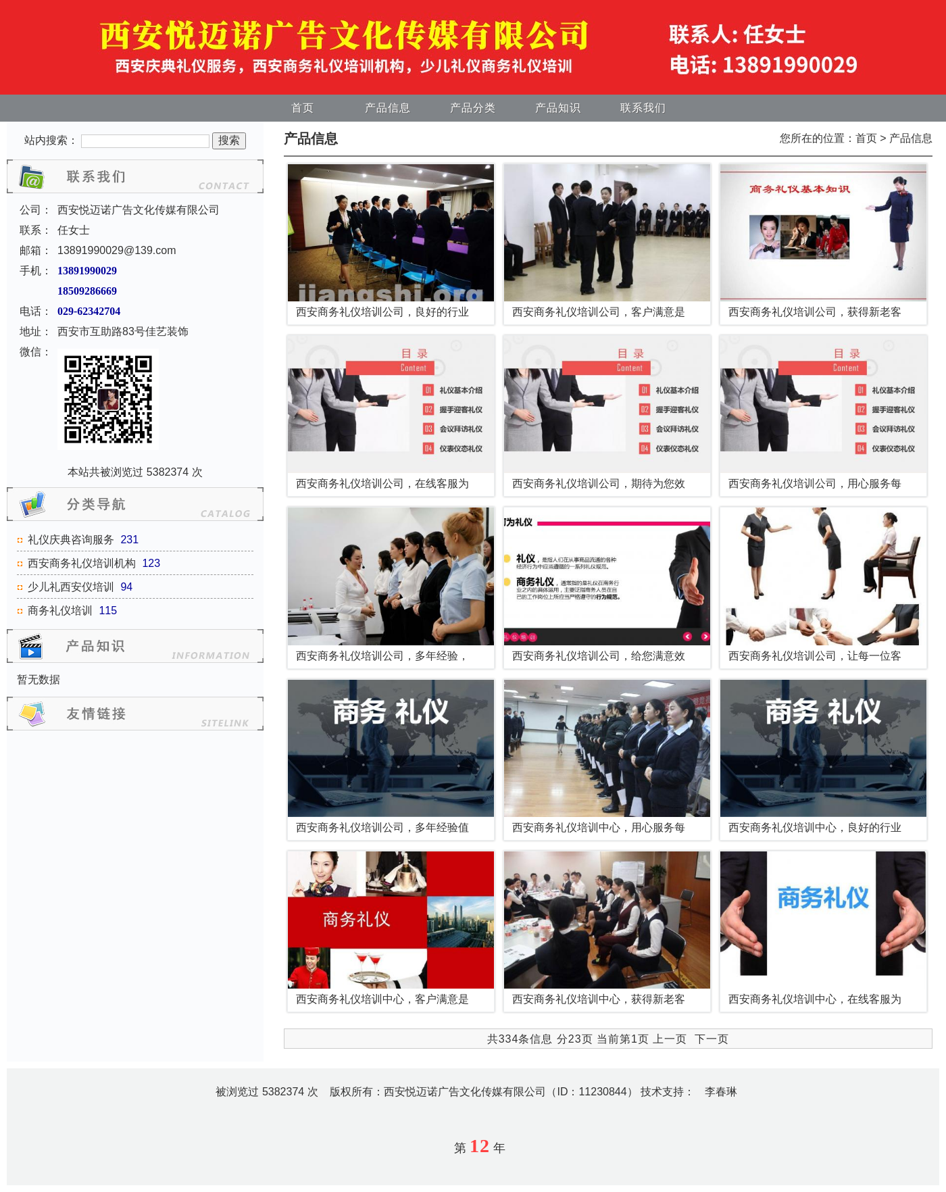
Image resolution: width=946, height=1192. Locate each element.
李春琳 (721, 1091)
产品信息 (388, 108)
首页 (302, 108)
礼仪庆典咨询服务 (71, 539)
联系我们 (643, 108)
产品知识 (558, 108)
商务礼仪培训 (60, 610)
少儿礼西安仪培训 (71, 587)
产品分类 (473, 108)
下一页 (712, 1039)
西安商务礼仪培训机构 (82, 563)
